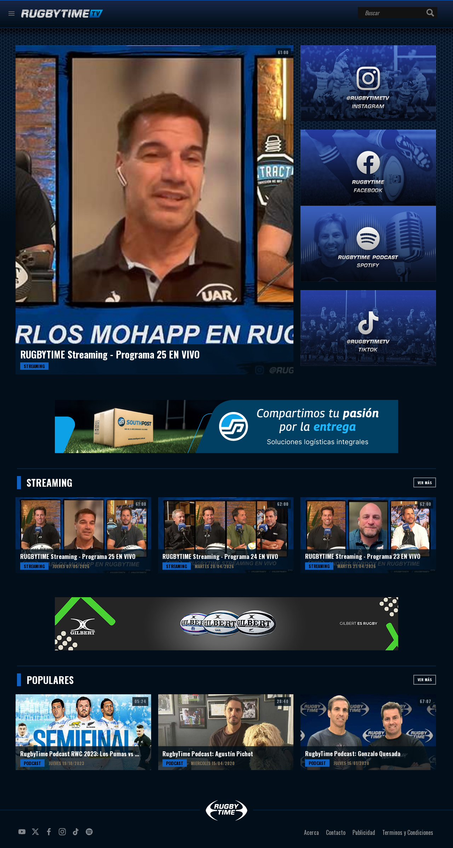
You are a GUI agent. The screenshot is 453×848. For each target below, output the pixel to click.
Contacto (335, 832)
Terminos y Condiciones (407, 832)
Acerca (311, 832)
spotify (90, 834)
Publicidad (363, 832)
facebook (50, 834)
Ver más (425, 482)
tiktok (76, 834)
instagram (63, 834)
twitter (36, 834)
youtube (23, 834)
